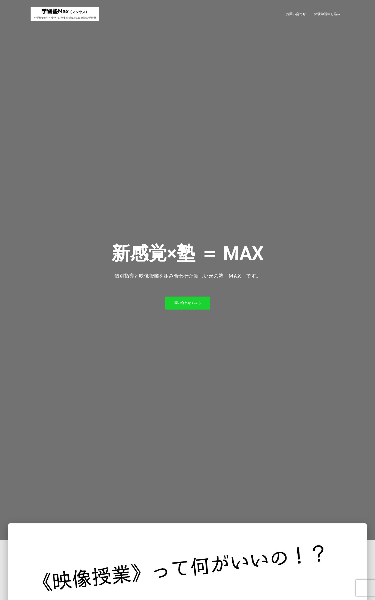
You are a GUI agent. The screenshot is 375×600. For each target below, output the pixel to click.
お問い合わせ (296, 14)
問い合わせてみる (187, 303)
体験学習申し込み (327, 14)
